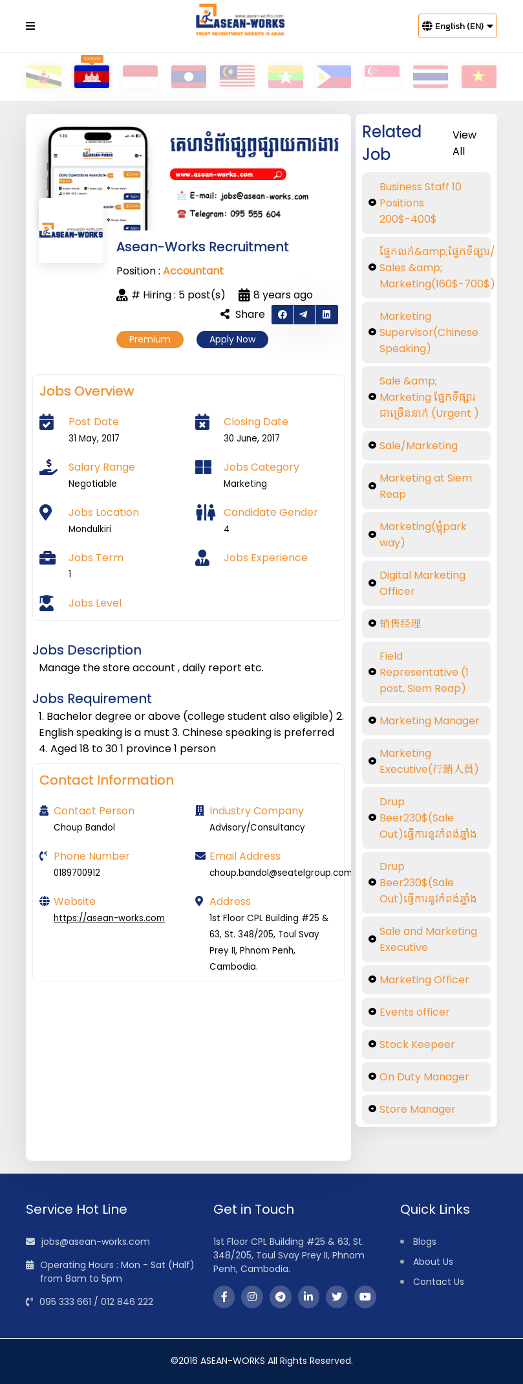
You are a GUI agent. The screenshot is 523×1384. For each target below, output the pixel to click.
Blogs (424, 1241)
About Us (433, 1261)
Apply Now (232, 339)
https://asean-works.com (109, 918)
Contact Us (438, 1281)
